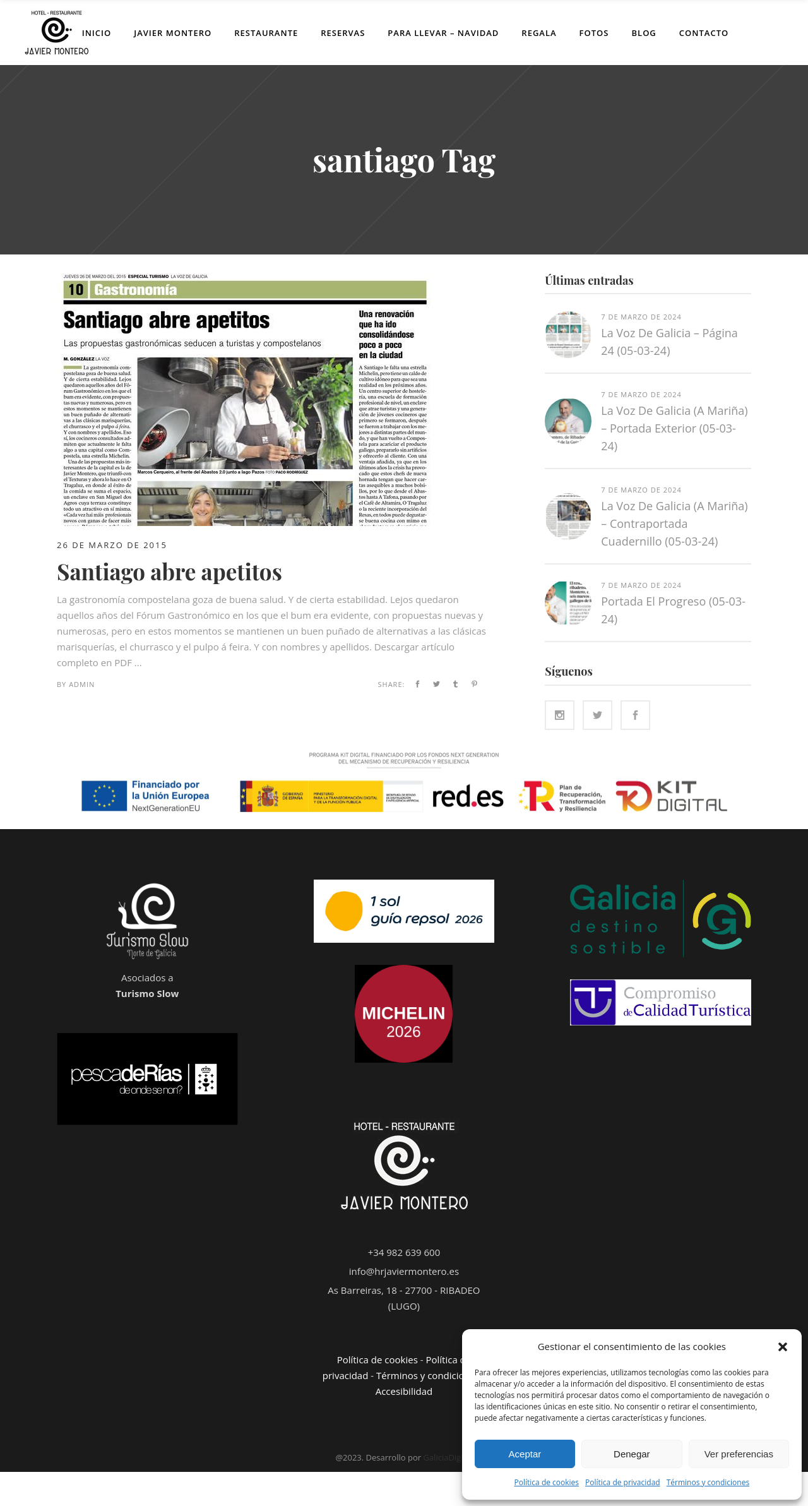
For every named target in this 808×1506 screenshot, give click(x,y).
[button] (782, 1347)
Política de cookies (546, 1482)
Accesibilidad (404, 1391)
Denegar (632, 1454)
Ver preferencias (738, 1454)
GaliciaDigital (447, 1457)
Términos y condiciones (708, 1482)
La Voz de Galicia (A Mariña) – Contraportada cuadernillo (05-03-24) (674, 523)
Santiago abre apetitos (169, 571)
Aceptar (525, 1454)
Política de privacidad (622, 1482)
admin (82, 684)
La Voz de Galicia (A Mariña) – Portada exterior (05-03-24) (674, 428)
